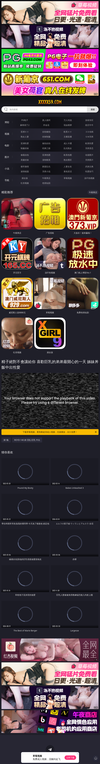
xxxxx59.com (50, 102)
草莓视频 (68, 178)
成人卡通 (68, 143)
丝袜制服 (46, 136)
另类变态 (89, 148)
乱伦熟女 (68, 148)
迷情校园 (25, 171)
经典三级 (46, 148)
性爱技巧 (89, 171)
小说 (7, 168)
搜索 (93, 109)
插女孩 (25, 178)
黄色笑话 (68, 171)
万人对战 (68, 120)
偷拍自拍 (46, 143)
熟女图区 (68, 159)
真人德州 (46, 120)
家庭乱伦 (46, 166)
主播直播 (68, 136)
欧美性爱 (89, 143)
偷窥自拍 (25, 155)
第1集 (6, 440)
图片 (7, 157)
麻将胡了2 (24, 125)
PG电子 (24, 120)
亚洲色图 (46, 155)
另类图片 (89, 159)
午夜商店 (46, 178)
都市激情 (25, 166)
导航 (7, 180)
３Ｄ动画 (89, 131)
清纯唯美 (46, 159)
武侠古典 (89, 166)
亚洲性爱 (25, 143)
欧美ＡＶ (68, 131)
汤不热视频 (89, 178)
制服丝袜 (25, 148)
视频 (7, 133)
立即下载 (70, 757)
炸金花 (46, 125)
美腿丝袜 (25, 159)
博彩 (7, 122)
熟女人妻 (25, 136)
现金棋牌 (68, 125)
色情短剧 (46, 183)
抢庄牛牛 (89, 125)
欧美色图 (68, 155)
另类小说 (46, 171)
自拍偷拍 (46, 131)
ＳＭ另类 (89, 136)
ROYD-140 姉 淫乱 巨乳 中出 (27, 440)
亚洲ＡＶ (25, 131)
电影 (7, 145)
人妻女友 (68, 166)
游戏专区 (89, 120)
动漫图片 (89, 155)
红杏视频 (25, 183)
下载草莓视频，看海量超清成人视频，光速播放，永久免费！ (60, 432)
